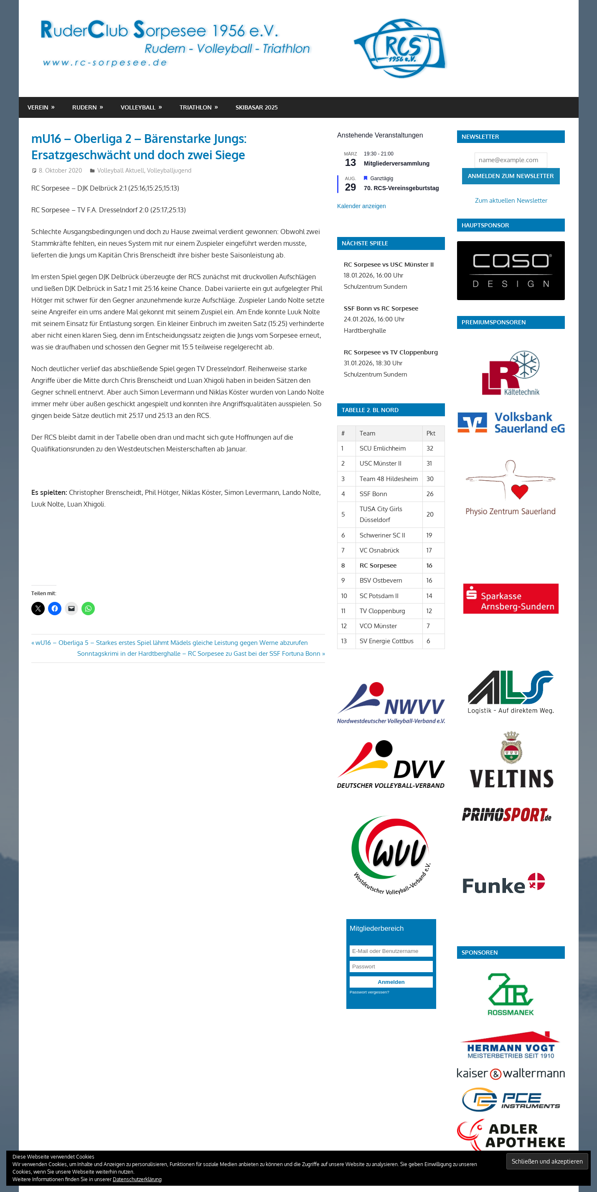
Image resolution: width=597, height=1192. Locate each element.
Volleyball (138, 107)
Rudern (84, 107)
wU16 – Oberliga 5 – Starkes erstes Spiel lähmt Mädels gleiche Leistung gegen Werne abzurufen (171, 643)
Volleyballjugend (169, 170)
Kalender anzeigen (361, 206)
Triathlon (196, 107)
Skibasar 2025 (257, 107)
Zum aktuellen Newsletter (511, 200)
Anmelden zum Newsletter (511, 175)
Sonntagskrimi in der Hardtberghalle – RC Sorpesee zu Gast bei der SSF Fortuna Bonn (198, 653)
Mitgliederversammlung (396, 163)
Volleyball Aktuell (120, 170)
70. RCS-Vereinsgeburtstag (401, 188)
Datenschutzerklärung (137, 1179)
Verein (38, 107)
